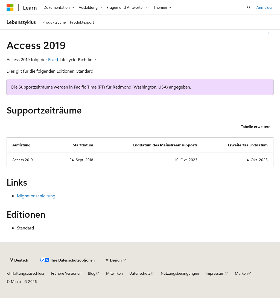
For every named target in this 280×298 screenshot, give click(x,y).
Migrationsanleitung (36, 195)
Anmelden (264, 7)
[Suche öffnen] (248, 7)
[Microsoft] (10, 7)
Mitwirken (114, 273)
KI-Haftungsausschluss (26, 273)
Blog (91, 273)
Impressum (215, 273)
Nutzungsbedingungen (180, 273)
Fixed (53, 59)
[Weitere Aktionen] (268, 34)
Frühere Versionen (66, 273)
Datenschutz (139, 273)
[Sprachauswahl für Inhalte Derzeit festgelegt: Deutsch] (19, 260)
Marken (241, 273)
